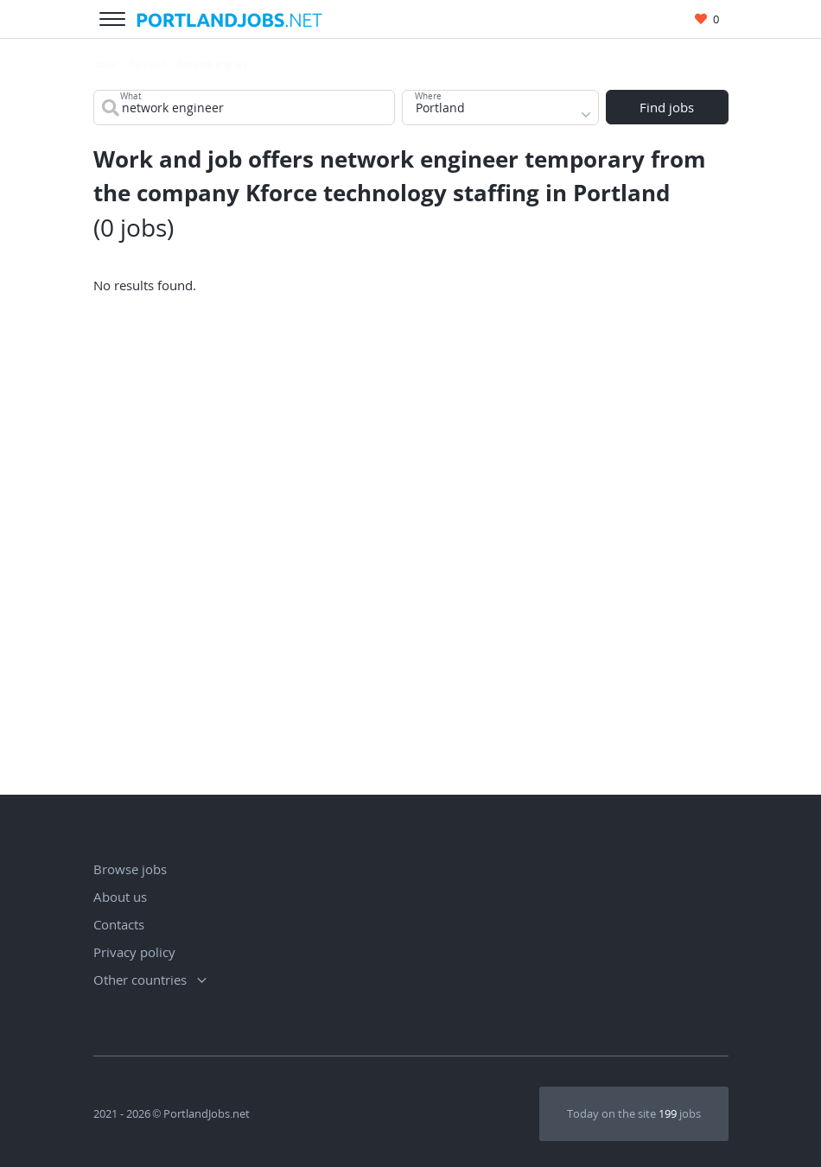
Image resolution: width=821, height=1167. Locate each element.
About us (120, 896)
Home (105, 64)
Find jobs (667, 108)
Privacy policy (134, 952)
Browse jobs (130, 869)
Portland (147, 64)
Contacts (118, 924)
